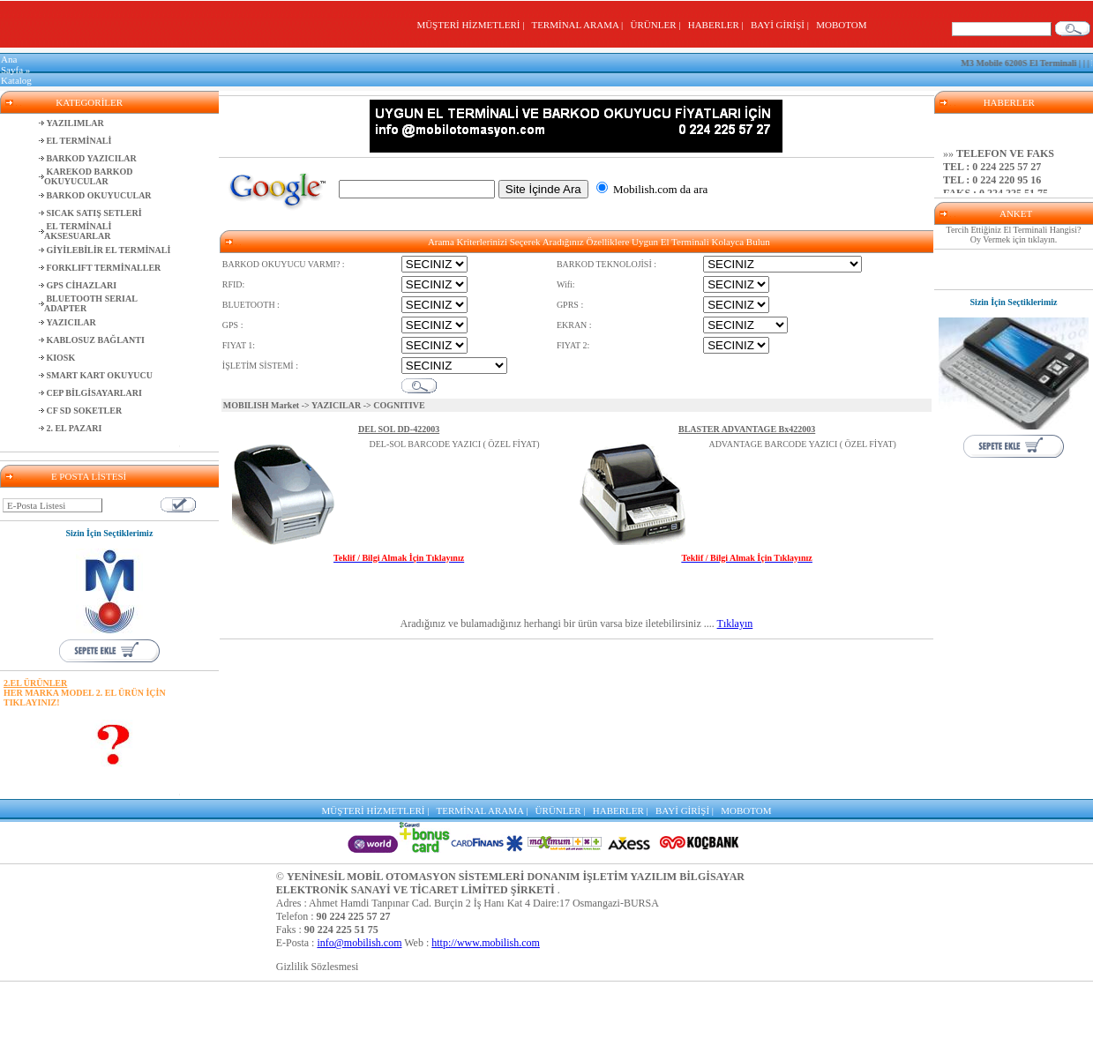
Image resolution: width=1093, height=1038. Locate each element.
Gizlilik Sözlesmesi (317, 966)
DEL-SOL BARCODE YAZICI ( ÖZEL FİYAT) (455, 444)
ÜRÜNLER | (658, 24)
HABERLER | (718, 24)
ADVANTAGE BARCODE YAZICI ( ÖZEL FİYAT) (801, 444)
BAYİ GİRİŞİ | (782, 24)
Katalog (16, 80)
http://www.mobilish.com (485, 943)
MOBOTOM (841, 24)
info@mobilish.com (359, 943)
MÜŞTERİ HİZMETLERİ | (472, 24)
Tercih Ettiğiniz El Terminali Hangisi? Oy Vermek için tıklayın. (1014, 234)
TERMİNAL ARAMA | (579, 24)
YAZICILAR (336, 405)
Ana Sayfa (12, 64)
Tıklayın (735, 623)
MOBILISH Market (261, 405)
